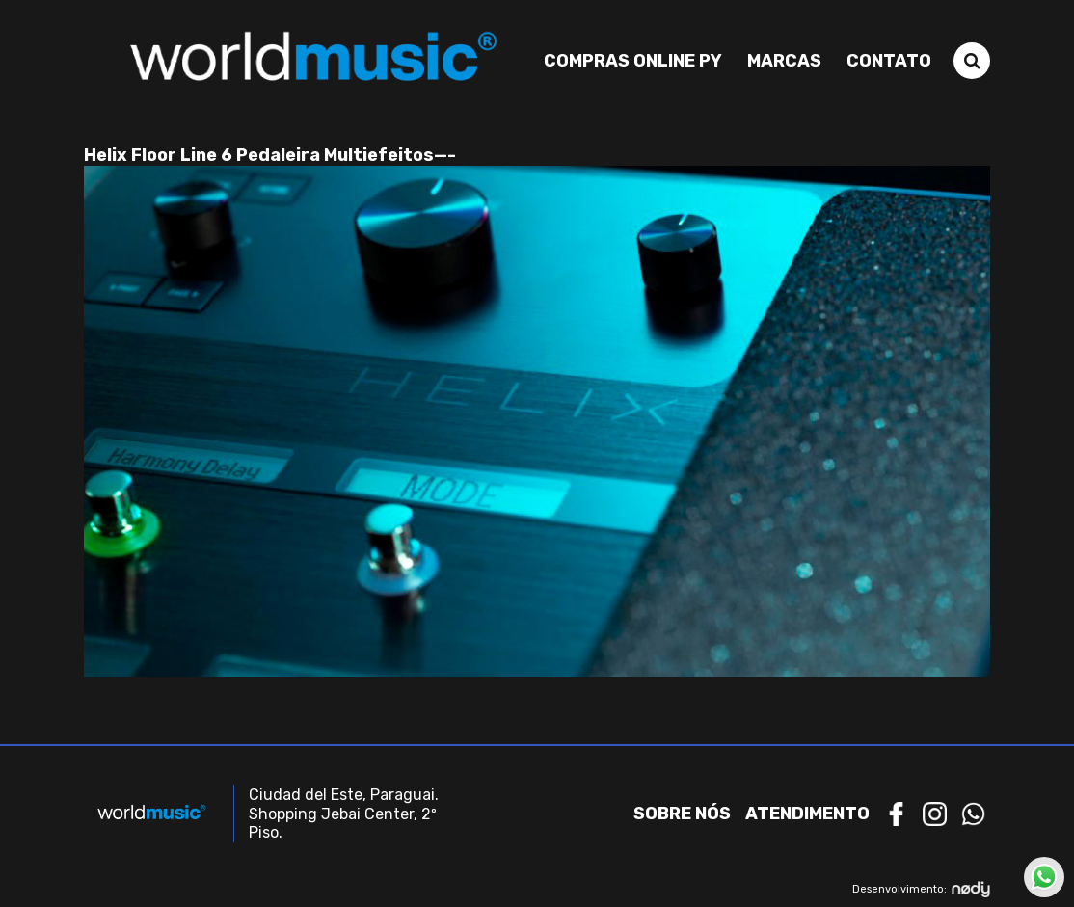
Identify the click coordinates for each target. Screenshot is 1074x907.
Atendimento (807, 813)
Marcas (784, 60)
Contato (888, 60)
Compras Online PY (633, 60)
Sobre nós (682, 813)
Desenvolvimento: (921, 889)
